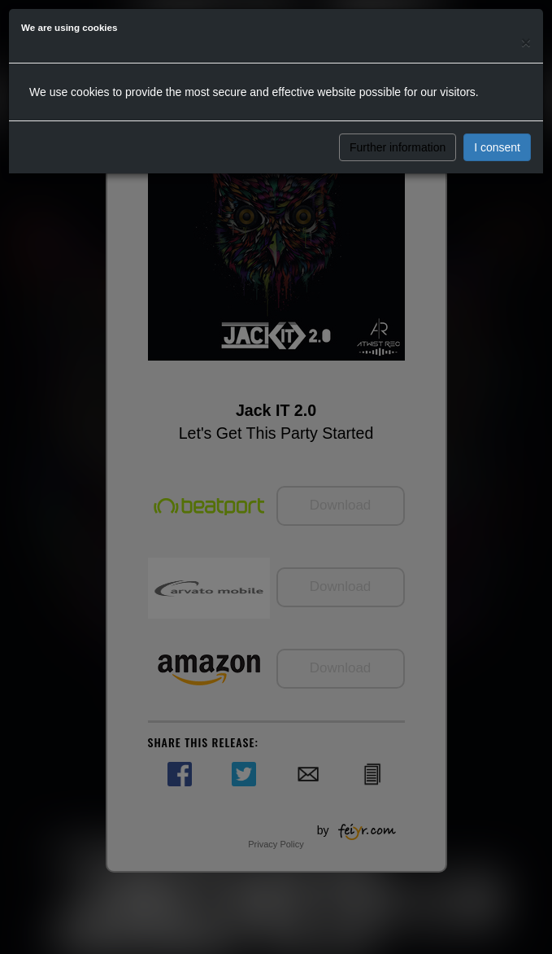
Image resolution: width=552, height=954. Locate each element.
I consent (497, 147)
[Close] (526, 41)
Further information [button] (398, 147)
